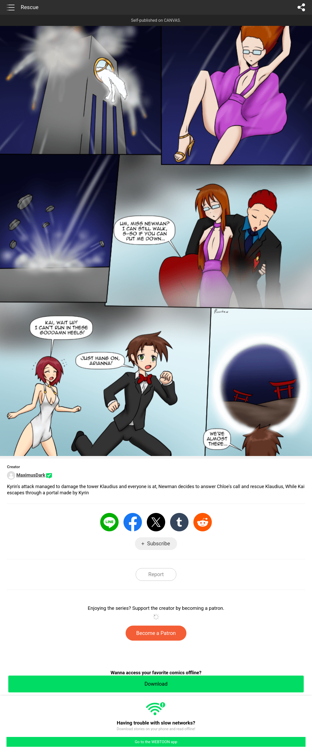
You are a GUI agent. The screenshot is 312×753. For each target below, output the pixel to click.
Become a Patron (156, 633)
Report (156, 574)
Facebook (133, 522)
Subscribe (158, 543)
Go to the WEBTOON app (156, 742)
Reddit (202, 522)
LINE (109, 522)
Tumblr (179, 522)
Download (156, 684)
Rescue (30, 7)
